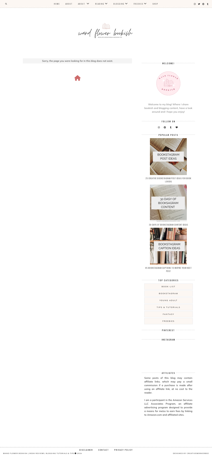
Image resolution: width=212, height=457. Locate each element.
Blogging (119, 4)
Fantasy (168, 314)
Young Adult (168, 300)
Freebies (138, 4)
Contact (103, 450)
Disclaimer (86, 450)
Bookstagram (168, 293)
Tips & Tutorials (168, 307)
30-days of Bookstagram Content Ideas (168, 224)
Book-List (168, 286)
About (69, 4)
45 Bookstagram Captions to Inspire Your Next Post (168, 269)
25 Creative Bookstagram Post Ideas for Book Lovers (168, 180)
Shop (155, 4)
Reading (99, 4)
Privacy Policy (123, 450)
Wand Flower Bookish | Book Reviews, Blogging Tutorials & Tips (38, 453)
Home (57, 4)
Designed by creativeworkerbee (191, 453)
